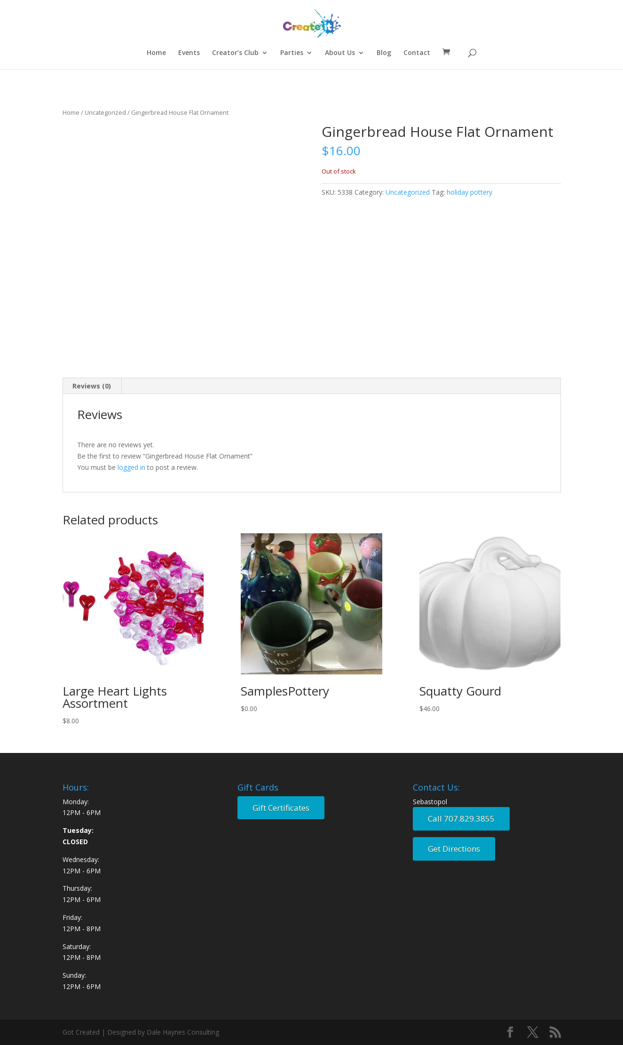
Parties (291, 53)
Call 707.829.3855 (461, 818)
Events (189, 53)
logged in (131, 467)
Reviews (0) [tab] (91, 385)
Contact (416, 53)
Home (156, 53)
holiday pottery (469, 192)
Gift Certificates (280, 807)
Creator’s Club (235, 53)
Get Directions (454, 848)
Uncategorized (105, 112)
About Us (340, 53)
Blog (384, 53)
